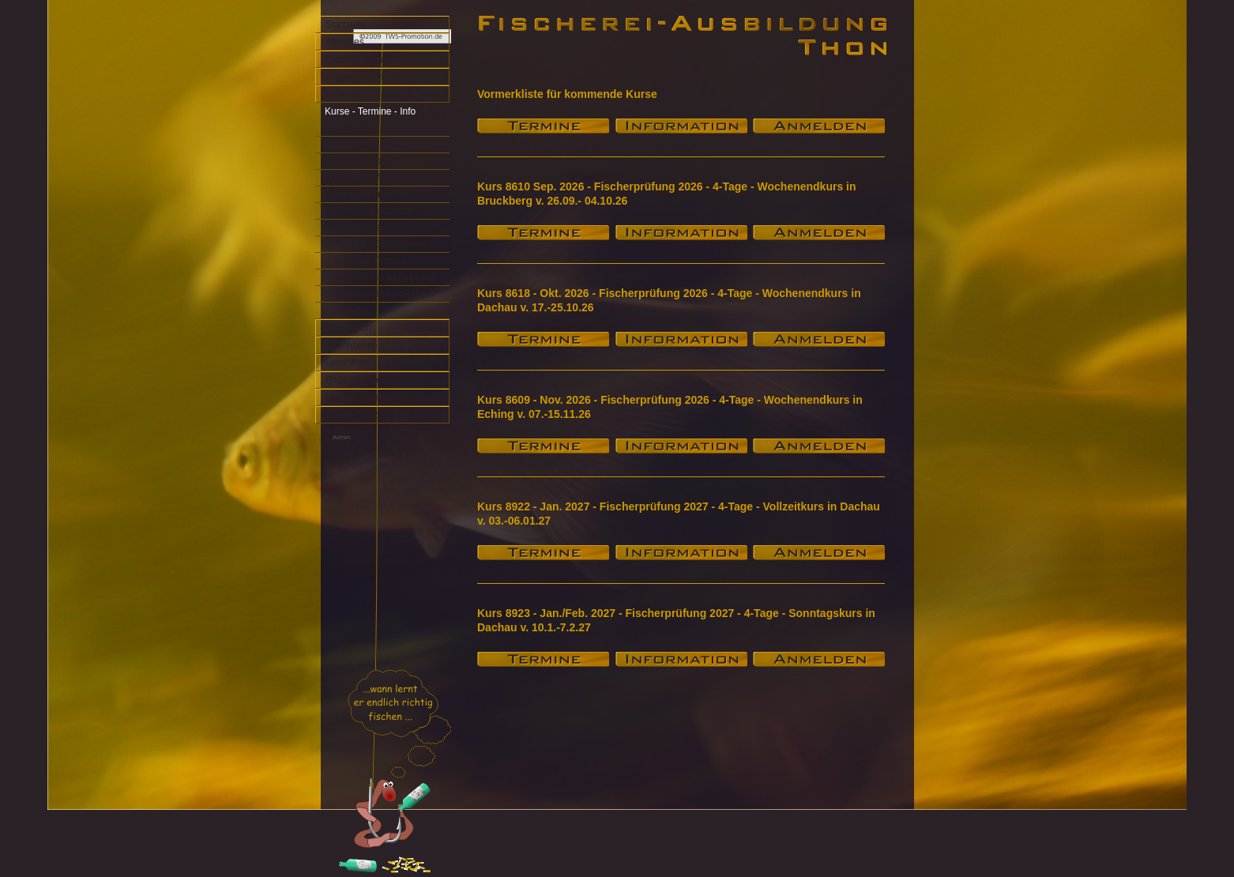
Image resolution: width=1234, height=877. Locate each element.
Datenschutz (351, 414)
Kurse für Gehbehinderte (386, 244)
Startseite (345, 24)
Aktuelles (344, 41)
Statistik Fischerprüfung (383, 277)
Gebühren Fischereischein (380, 59)
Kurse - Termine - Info (370, 111)
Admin (342, 437)
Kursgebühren (363, 194)
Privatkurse (358, 227)
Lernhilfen (346, 362)
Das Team (355, 128)
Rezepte (352, 310)
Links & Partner (357, 397)
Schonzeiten (351, 345)
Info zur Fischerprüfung (382, 161)
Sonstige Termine (371, 260)
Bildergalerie (351, 380)
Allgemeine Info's (361, 76)
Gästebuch (348, 327)
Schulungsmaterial (373, 210)
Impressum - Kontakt (369, 94)
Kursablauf (356, 177)
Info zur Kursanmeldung (384, 144)
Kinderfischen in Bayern (384, 293)
